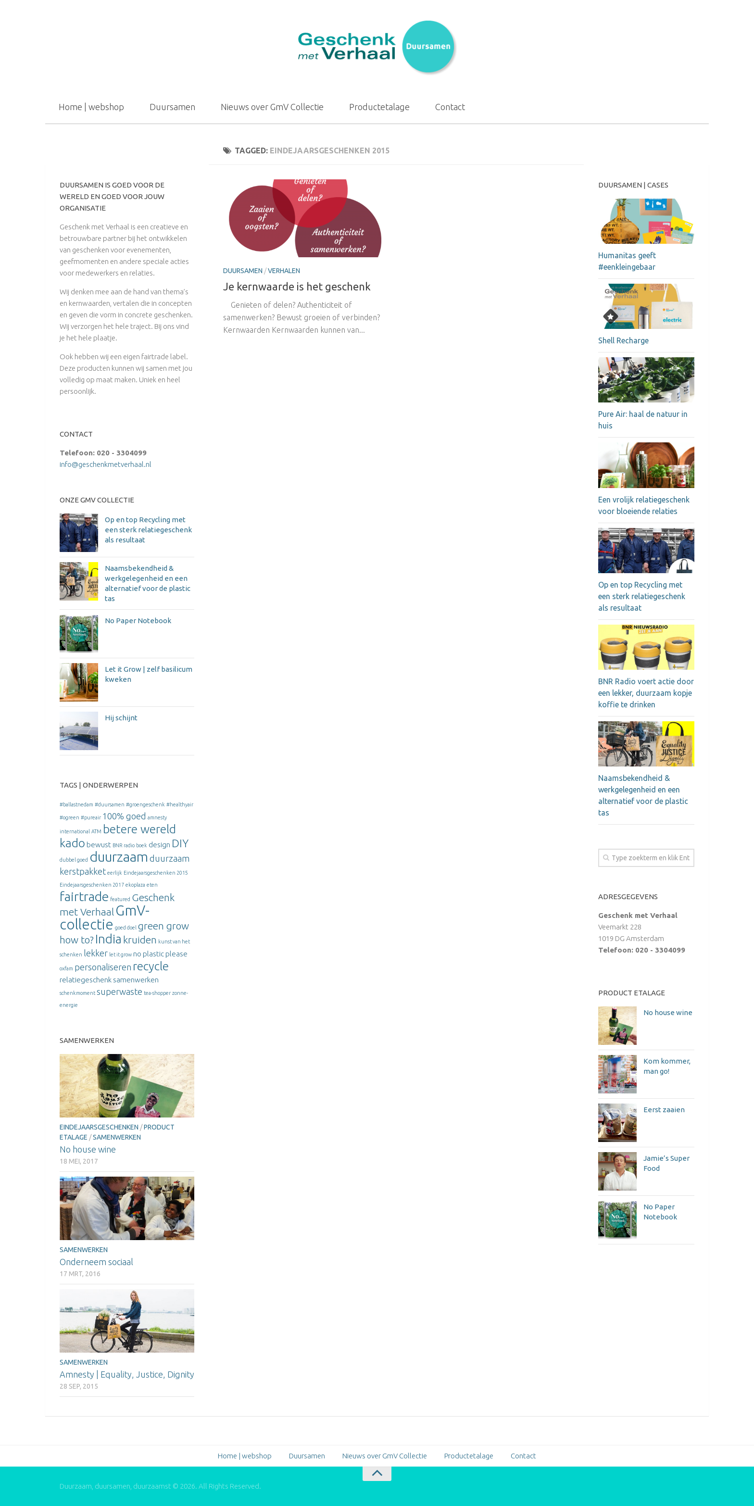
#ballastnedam (76, 804)
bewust (99, 845)
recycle (151, 966)
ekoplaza (135, 885)
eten (152, 885)
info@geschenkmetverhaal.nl (105, 464)
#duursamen (110, 804)
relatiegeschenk (86, 980)
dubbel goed (74, 860)
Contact (450, 107)
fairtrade (84, 896)
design (159, 845)
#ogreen (69, 817)
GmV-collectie (105, 917)
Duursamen (172, 107)
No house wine (88, 1149)
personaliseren (103, 967)
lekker (96, 953)
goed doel (126, 927)
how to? (77, 939)
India (108, 939)
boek (141, 845)
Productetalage (379, 107)
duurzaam (118, 856)
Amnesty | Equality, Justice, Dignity (127, 1374)
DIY (180, 843)
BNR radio (124, 845)
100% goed (124, 816)
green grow (163, 925)
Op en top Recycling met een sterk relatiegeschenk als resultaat (148, 529)
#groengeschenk (145, 804)
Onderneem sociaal (96, 1262)
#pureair (91, 817)
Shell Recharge (623, 340)
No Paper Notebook (138, 620)
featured (120, 899)
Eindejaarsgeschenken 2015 (156, 873)
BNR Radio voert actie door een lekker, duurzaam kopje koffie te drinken (646, 693)
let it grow (120, 954)
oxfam (66, 968)
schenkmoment (77, 993)
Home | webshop (91, 107)
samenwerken (136, 980)
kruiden (140, 939)
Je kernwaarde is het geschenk (297, 286)
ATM (96, 831)
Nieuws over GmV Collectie (272, 107)
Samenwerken (117, 1137)
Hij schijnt (121, 718)
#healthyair (179, 804)
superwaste (119, 991)
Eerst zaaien (664, 1109)
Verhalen (284, 271)
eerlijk (114, 873)
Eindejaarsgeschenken (99, 1127)
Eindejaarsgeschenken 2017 (92, 885)
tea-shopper (157, 993)
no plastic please (160, 954)
